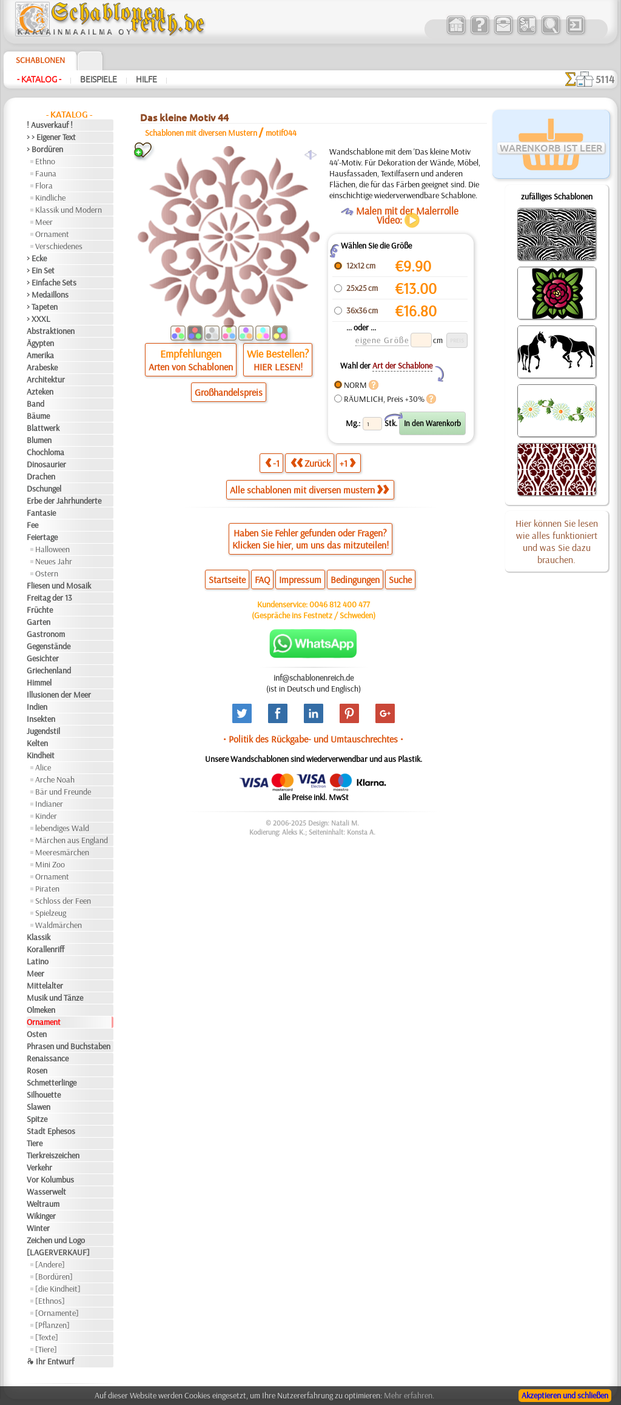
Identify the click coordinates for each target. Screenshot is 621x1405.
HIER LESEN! (278, 367)
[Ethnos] (50, 1300)
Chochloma (45, 452)
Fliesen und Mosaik (59, 585)
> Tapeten (42, 306)
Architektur (46, 379)
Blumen (39, 440)
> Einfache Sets (51, 282)
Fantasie (41, 512)
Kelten (37, 743)
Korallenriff (45, 949)
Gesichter (43, 658)
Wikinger (41, 1215)
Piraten (47, 888)
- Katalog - (39, 79)
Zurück (310, 462)
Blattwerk (43, 427)
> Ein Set (41, 270)
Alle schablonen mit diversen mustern (309, 490)
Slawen (38, 1106)
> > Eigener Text (51, 137)
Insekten (41, 718)
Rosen (37, 1070)
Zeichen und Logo (56, 1240)
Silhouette (44, 1094)
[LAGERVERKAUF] (58, 1252)
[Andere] (50, 1264)
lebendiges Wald (62, 828)
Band (35, 403)
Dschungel (44, 488)
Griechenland (49, 670)
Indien (37, 706)
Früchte (40, 609)
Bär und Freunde (63, 791)
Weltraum (43, 1203)
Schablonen (40, 60)
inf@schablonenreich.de (314, 677)
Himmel (39, 682)
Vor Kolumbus (50, 1179)
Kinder (46, 815)
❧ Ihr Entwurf (50, 1361)
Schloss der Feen (63, 900)
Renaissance (48, 1058)
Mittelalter (45, 985)
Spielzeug (50, 912)
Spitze (37, 1118)
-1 (272, 462)
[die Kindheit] (58, 1288)
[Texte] (46, 1337)
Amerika (40, 355)
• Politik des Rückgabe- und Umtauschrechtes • (313, 739)
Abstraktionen (51, 330)
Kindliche (50, 197)
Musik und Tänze (55, 997)
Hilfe (146, 79)
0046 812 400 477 (339, 604)
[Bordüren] (54, 1276)
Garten (38, 621)
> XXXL (38, 318)
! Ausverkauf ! (50, 124)
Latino (38, 961)
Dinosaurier (46, 464)
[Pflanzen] (52, 1325)
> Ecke (37, 258)
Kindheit (41, 755)
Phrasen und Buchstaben (68, 1046)
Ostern (46, 573)
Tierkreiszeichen (53, 1155)
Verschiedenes (58, 246)
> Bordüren (45, 149)
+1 (347, 462)
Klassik (38, 937)
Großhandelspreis (229, 392)
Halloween (52, 549)
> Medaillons (48, 294)
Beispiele (98, 79)
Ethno (45, 161)
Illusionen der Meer (59, 694)
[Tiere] (46, 1349)
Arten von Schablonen (191, 367)
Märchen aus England (71, 840)
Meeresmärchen (62, 852)
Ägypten (40, 343)
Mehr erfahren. (409, 1395)
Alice (43, 767)
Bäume (38, 415)
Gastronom (46, 634)
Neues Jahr (53, 561)
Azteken (40, 391)
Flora (44, 185)
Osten (37, 1034)
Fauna (45, 173)
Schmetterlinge (51, 1082)
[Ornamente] (57, 1312)
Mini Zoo (50, 864)
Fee (32, 524)
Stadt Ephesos (51, 1131)
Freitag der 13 (49, 597)
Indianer (49, 803)
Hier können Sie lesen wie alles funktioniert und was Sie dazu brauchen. (556, 541)
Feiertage (42, 537)
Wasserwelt (46, 1191)
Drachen (41, 476)
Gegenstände (48, 646)
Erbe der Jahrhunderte (64, 500)
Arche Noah (55, 779)
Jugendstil (43, 731)
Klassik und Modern (68, 209)
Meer (44, 221)
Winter (38, 1228)
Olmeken (41, 1009)
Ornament (52, 234)
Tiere (34, 1143)
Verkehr (39, 1167)
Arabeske (42, 367)
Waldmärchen (58, 924)
